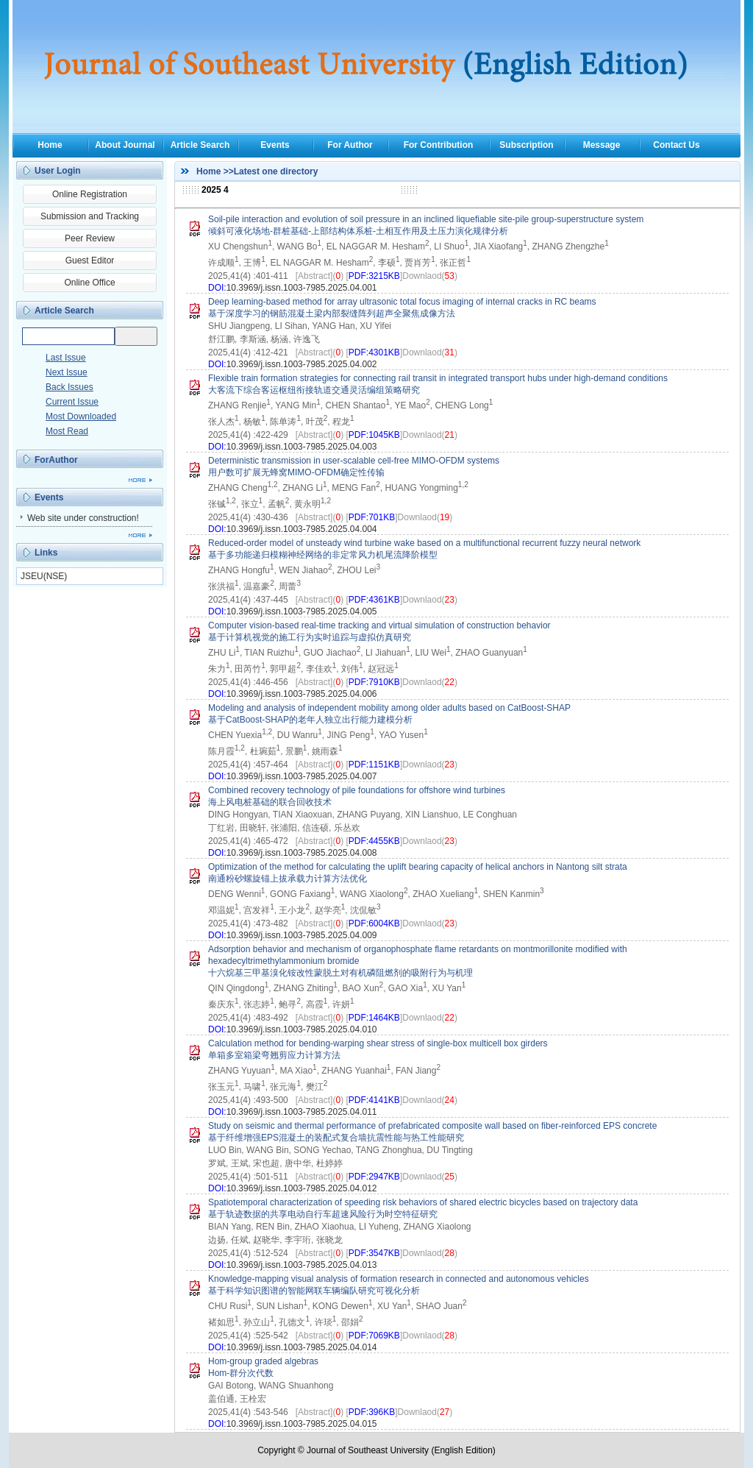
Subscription (526, 145)
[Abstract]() (319, 276)
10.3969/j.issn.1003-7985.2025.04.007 (301, 776)
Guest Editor (90, 260)
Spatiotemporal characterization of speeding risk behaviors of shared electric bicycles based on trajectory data (423, 1202)
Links (46, 552)
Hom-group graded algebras (263, 1361)
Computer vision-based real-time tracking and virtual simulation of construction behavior (379, 625)
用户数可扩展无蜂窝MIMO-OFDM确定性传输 (296, 472)
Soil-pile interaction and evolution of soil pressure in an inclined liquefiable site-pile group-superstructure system (425, 219)
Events (274, 145)
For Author (350, 145)
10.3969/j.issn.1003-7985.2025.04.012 (301, 1188)
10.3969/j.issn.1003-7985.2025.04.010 (301, 1029)
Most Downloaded (81, 416)
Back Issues (69, 387)
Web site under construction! (83, 518)
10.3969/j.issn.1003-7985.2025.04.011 (301, 1112)
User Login (58, 171)
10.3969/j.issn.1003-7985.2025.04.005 (301, 611)
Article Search (200, 145)
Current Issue (72, 402)
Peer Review (90, 238)
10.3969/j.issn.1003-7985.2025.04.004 (301, 529)
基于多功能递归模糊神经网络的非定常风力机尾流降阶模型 (323, 555)
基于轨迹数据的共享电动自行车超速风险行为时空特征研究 (323, 1214)
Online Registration (89, 194)
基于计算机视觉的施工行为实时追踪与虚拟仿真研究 (309, 637)
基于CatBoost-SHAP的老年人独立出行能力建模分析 (310, 720)
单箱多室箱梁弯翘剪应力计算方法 (274, 1055)
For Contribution (439, 145)
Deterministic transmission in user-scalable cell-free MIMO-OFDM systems (353, 460)
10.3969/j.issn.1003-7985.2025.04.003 (301, 447)
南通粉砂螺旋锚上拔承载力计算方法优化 (287, 878)
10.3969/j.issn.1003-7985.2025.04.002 (301, 364)
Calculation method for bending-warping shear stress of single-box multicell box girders (378, 1043)
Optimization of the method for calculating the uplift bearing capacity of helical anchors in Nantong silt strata (417, 867)
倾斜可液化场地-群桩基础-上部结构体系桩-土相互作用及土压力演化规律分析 (358, 231)
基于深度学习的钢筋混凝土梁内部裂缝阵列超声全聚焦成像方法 (331, 313)
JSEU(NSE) (44, 576)
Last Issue (66, 357)
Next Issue (67, 372)
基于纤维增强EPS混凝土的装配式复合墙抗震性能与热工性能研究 (336, 1137)
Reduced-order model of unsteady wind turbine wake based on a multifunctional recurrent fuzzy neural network (424, 543)
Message (602, 145)
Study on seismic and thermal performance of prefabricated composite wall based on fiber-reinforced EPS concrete (432, 1126)
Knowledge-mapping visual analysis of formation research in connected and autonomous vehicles (398, 1279)
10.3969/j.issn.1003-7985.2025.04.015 (301, 1424)
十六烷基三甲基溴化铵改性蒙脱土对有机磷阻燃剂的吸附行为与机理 (340, 973)
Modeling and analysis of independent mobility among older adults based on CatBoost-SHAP (389, 708)
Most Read (67, 431)
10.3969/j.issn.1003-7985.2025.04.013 (301, 1265)
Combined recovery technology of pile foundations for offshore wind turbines (356, 790)
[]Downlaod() (401, 276)
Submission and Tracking (89, 216)
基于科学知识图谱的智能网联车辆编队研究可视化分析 (314, 1291)
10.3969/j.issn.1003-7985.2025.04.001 (301, 288)
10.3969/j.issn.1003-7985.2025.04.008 (301, 853)
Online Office (89, 282)
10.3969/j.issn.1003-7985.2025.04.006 (301, 694)
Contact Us (676, 145)
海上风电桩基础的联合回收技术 (270, 802)
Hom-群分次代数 (241, 1373)
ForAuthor (56, 460)
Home (50, 145)
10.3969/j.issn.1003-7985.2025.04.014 (301, 1347)
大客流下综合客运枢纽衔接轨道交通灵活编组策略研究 (314, 390)
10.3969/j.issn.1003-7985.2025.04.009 (301, 935)
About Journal (124, 145)
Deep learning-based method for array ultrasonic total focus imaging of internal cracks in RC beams (402, 302)
